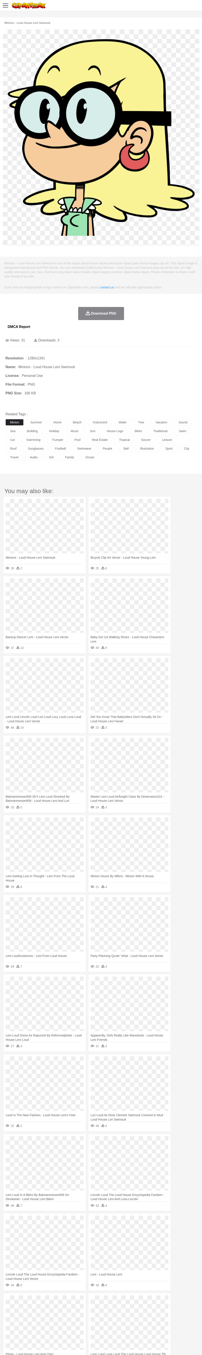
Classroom (58, 1320)
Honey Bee (145, 1307)
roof (13, 448)
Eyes (107, 1313)
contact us (107, 287)
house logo (115, 431)
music (75, 431)
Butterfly (47, 1307)
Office (182, 1320)
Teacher (35, 1320)
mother (61, 1313)
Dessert (43, 1327)
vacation (161, 422)
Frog (133, 1307)
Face (182, 1313)
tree (141, 422)
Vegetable (125, 1327)
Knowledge (136, 1320)
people (107, 448)
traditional (160, 431)
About (8, 1346)
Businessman (76, 1313)
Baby (31, 1313)
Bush (185, 1300)
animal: (10, 1307)
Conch (66, 1300)
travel (14, 457)
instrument (100, 422)
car (12, 440)
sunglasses (36, 448)
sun (92, 431)
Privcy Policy (35, 1346)
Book (46, 1320)
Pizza (160, 1327)
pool (77, 440)
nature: (9, 1300)
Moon (140, 1300)
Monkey (177, 1307)
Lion (167, 1307)
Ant (20, 1307)
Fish (124, 1307)
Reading (73, 1320)
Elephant (114, 1307)
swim (182, 431)
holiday (54, 431)
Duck (93, 1307)
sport (169, 448)
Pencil (84, 1320)
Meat (86, 1327)
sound (183, 422)
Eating (170, 1327)
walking (118, 1313)
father (162, 1313)
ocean (89, 457)
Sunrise (151, 1300)
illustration (147, 448)
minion (14, 422)
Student (23, 1320)
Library (150, 1320)
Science (161, 1320)
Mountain (163, 1300)
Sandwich (98, 1327)
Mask (21, 1313)
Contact (52, 1346)
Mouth (172, 1313)
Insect (158, 1307)
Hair (138, 1313)
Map (124, 1320)
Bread (180, 1327)
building (32, 431)
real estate (100, 440)
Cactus (56, 1300)
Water (175, 1300)
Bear (28, 1307)
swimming (33, 440)
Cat (57, 1307)
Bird (36, 1307)
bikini (138, 431)
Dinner (150, 1327)
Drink (54, 1327)
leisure (167, 440)
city (186, 448)
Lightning (128, 1300)
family (69, 457)
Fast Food (66, 1327)
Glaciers (105, 1300)
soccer (146, 440)
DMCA (64, 1346)
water (123, 422)
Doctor (90, 1313)
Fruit (77, 1327)
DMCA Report (19, 327)
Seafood (112, 1327)
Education (96, 1320)
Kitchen (138, 1327)
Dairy (33, 1327)
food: (8, 1327)
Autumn (32, 1300)
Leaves (44, 1300)
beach (77, 422)
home (57, 422)
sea (13, 431)
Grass (116, 1300)
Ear (99, 1313)
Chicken (66, 1307)
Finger (191, 1313)
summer (36, 422)
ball (126, 448)
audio (34, 457)
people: (10, 1313)
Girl (145, 1313)
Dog (84, 1307)
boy (153, 1313)
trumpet (57, 440)
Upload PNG (81, 1346)
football (60, 448)
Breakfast (21, 1327)
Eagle (102, 1307)
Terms (20, 1346)
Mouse (189, 1307)
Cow (76, 1307)
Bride (40, 1313)
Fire (85, 1300)
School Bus (112, 1320)
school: (10, 1320)
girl (51, 457)
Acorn (21, 1300)
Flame (93, 1300)
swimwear (84, 448)
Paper (172, 1320)
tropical (124, 440)
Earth (76, 1300)
